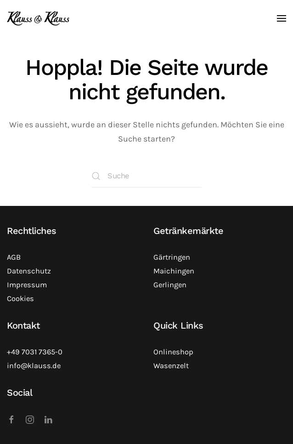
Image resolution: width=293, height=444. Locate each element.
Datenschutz (29, 271)
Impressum (27, 284)
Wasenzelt (171, 365)
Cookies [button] (20, 298)
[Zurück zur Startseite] (38, 18)
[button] (281, 18)
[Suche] (146, 176)
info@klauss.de (34, 365)
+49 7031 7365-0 (34, 351)
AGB (14, 257)
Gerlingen (169, 284)
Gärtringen (171, 257)
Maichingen (173, 271)
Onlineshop (173, 351)
